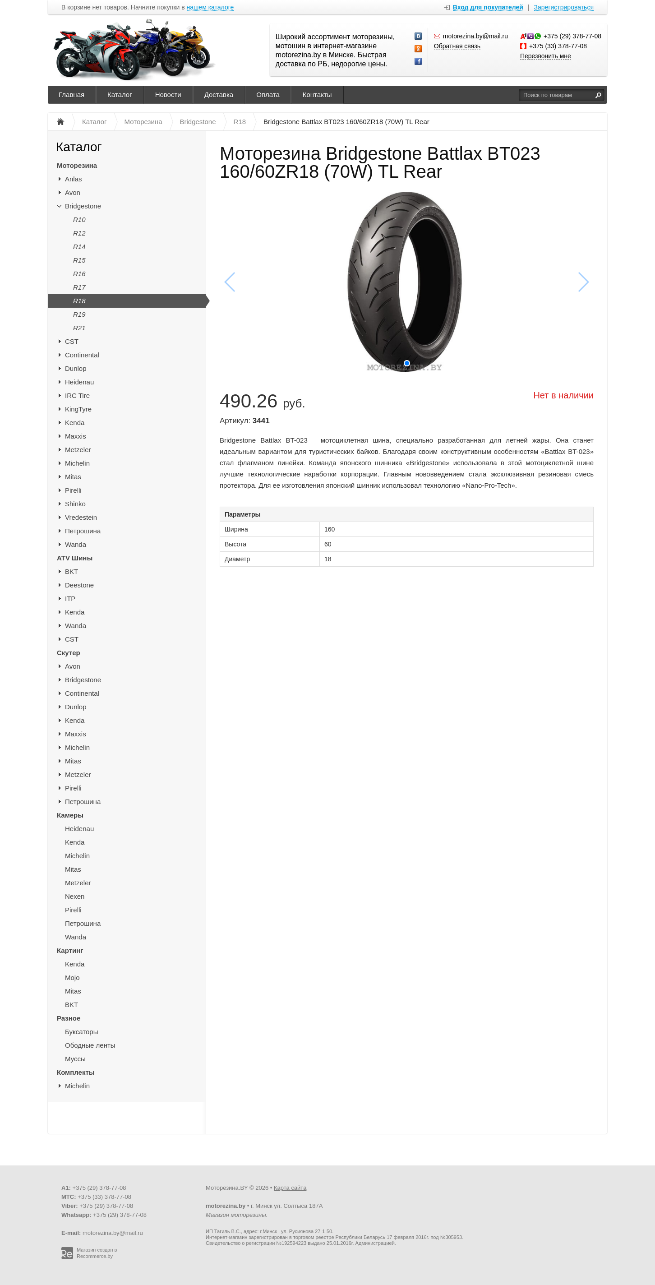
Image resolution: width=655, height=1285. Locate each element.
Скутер (68, 652)
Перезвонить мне (545, 56)
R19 (79, 314)
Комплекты (76, 1072)
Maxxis (75, 436)
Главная (71, 94)
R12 (79, 233)
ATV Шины (74, 558)
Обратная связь (457, 46)
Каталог (119, 94)
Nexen (74, 896)
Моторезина (77, 165)
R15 (79, 260)
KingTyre (78, 409)
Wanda (75, 544)
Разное (68, 1018)
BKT (71, 571)
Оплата (268, 94)
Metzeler (78, 449)
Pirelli (73, 490)
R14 (79, 246)
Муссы (75, 1059)
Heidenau (79, 382)
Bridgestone (83, 206)
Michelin (77, 463)
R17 (79, 287)
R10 (79, 219)
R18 (79, 301)
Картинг (70, 950)
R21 (79, 328)
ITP (70, 598)
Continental (82, 355)
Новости (168, 94)
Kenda (74, 422)
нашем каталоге (210, 7)
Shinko (75, 504)
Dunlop (76, 368)
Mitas (73, 477)
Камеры (70, 815)
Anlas (73, 179)
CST (71, 341)
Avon (72, 192)
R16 (79, 273)
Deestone (79, 585)
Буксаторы (81, 1031)
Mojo (72, 977)
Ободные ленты (90, 1045)
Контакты (317, 94)
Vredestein (81, 517)
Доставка (218, 94)
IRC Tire (77, 395)
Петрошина (83, 531)
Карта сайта (290, 1187)
